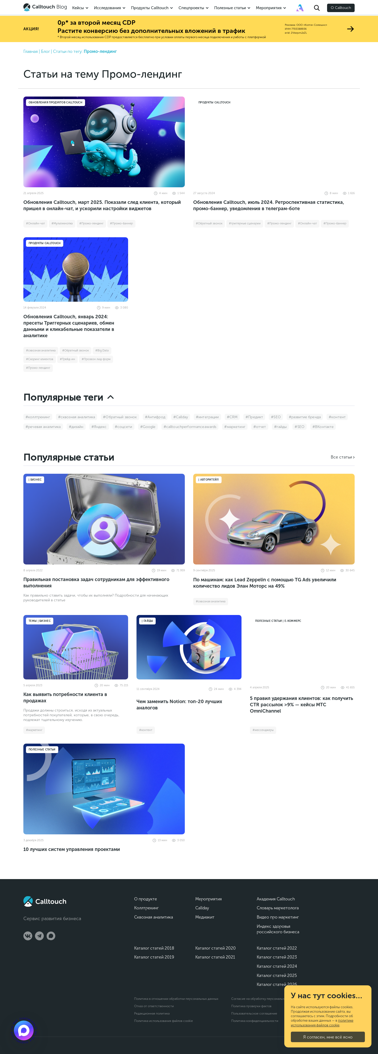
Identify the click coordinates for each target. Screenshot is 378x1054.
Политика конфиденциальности (254, 1021)
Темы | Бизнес (40, 621)
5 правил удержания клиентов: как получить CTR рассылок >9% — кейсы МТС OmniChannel (301, 704)
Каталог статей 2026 (277, 984)
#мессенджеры (263, 730)
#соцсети (123, 427)
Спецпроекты (191, 8)
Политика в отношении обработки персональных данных (176, 999)
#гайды (280, 427)
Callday (202, 907)
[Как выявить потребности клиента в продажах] (75, 647)
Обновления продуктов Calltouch (55, 102)
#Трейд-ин (67, 359)
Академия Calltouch (276, 898)
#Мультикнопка (62, 223)
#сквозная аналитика (41, 350)
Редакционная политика (152, 1013)
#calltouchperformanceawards (190, 427)
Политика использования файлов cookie (163, 1021)
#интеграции (207, 417)
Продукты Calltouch (150, 8)
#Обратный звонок (209, 223)
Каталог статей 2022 (277, 948)
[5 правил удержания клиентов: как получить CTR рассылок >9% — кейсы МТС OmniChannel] (302, 647)
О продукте (145, 898)
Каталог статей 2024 (277, 966)
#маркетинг (234, 427)
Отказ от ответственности (154, 1006)
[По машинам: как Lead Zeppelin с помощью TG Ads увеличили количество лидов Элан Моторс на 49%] (274, 519)
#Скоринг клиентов (39, 359)
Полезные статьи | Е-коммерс (278, 621)
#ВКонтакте (323, 427)
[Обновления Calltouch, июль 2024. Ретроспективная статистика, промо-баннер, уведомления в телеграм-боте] (274, 142)
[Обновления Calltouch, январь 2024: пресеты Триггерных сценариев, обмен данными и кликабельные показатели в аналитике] (75, 269)
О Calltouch (341, 8)
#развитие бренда (305, 417)
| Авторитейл (208, 479)
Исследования (107, 8)
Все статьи (341, 457)
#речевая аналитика (43, 427)
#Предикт (254, 417)
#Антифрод (155, 417)
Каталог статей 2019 (154, 957)
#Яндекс (99, 427)
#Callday (180, 417)
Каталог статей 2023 (277, 957)
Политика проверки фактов (251, 1006)
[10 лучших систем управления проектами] (104, 789)
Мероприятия (269, 8)
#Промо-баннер (121, 223)
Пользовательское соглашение (254, 1013)
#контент (337, 417)
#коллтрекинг (37, 417)
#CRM (232, 417)
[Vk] (27, 935)
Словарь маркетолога (278, 907)
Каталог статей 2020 (215, 948)
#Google (148, 427)
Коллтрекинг (146, 907)
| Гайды (147, 621)
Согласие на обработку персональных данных (265, 999)
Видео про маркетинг (278, 917)
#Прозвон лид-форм (96, 359)
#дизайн (76, 427)
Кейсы (78, 8)
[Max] (50, 935)
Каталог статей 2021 (215, 957)
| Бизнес (35, 479)
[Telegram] (39, 935)
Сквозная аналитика (153, 917)
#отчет (259, 427)
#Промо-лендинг (91, 223)
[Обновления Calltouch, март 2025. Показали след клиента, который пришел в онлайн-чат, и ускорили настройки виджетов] (104, 142)
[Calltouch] (44, 901)
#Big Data (102, 350)
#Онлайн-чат (35, 223)
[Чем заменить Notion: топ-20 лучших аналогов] (188, 647)
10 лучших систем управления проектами (71, 849)
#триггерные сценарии (245, 223)
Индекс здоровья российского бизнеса (278, 929)
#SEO (276, 417)
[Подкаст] (23, 1030)
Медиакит (204, 917)
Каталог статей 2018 (154, 948)
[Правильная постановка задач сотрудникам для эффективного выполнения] (104, 519)
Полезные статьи (230, 8)
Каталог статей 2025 (277, 975)
